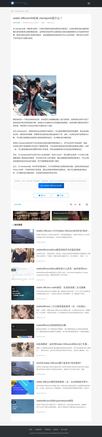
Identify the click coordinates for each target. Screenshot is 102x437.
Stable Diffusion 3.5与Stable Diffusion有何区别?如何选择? (63, 231)
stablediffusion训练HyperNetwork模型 (54, 400)
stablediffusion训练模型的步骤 (51, 325)
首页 (12, 11)
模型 (43, 23)
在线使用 (38, 429)
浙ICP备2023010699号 (63, 433)
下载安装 (47, 429)
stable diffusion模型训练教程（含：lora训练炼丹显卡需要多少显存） (63, 382)
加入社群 (64, 429)
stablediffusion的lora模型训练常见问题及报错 (58, 249)
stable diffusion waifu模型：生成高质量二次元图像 (60, 287)
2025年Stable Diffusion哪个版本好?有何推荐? (58, 363)
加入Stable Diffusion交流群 (51, 186)
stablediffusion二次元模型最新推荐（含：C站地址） (61, 306)
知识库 (55, 429)
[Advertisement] (51, 57)
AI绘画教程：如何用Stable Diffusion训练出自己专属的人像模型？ (62, 344)
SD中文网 (16, 23)
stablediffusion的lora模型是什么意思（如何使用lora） (62, 268)
